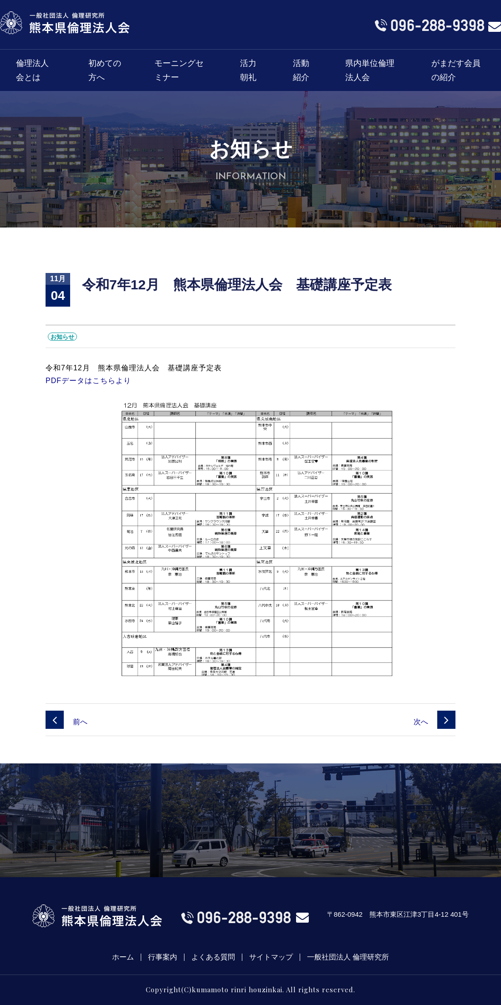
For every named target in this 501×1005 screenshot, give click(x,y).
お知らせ (62, 336)
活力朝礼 (248, 70)
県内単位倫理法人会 (369, 70)
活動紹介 (301, 70)
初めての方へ (104, 70)
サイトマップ (271, 957)
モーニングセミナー (179, 70)
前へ (66, 722)
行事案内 (162, 957)
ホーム (123, 957)
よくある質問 (213, 957)
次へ (434, 722)
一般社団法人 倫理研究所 (348, 957)
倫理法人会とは (32, 70)
